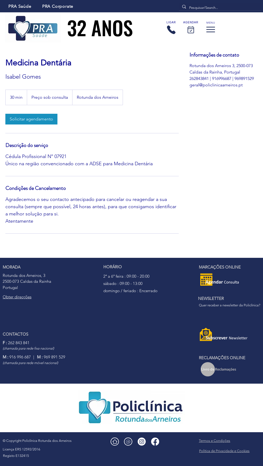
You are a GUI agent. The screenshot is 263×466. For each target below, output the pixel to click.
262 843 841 (16, 342)
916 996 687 (17, 356)
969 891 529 (51, 356)
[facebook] (155, 442)
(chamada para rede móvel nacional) (30, 363)
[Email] (128, 442)
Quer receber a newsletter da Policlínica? (229, 305)
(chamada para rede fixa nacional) (28, 348)
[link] (31, 119)
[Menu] (211, 28)
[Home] (115, 442)
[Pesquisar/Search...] (219, 8)
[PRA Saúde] (20, 6)
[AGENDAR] (191, 28)
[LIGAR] (171, 28)
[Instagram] (142, 442)
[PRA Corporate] (57, 6)
